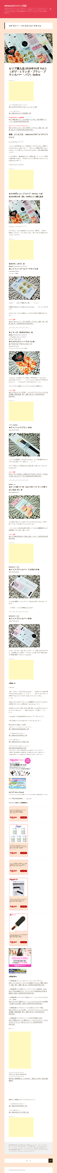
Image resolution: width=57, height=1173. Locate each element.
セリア (29, 1149)
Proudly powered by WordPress (17, 1170)
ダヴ (32, 1149)
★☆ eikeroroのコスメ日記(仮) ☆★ (20, 113)
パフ (39, 1149)
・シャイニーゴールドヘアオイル (18, 1146)
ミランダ (25, 1151)
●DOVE (21, 1145)
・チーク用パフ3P (31, 1146)
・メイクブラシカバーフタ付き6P (30, 1148)
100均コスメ (44, 1148)
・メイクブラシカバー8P (16, 1148)
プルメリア (14, 1151)
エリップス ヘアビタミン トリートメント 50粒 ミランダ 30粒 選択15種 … (18, 810)
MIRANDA (14, 1149)
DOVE (10, 1149)
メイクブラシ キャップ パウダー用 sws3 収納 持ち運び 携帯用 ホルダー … (18, 935)
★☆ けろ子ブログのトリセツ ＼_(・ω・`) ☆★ (23, 107)
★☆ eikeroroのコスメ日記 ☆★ (19, 742)
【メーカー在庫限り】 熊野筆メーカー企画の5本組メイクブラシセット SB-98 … (18, 864)
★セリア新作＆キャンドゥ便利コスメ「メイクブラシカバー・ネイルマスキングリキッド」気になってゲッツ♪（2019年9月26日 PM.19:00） (28, 1022)
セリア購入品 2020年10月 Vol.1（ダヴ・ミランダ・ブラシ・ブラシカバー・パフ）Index (28, 71)
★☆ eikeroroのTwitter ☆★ (18, 735)
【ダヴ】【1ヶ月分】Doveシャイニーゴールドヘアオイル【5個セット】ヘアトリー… (18, 846)
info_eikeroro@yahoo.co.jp (17, 748)
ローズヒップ (31, 1151)
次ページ (50, 1161)
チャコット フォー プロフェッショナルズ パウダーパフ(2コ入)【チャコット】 (18, 899)
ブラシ (41, 1149)
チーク (35, 1149)
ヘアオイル (19, 1151)
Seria (19, 1149)
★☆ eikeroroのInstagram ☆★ (19, 729)
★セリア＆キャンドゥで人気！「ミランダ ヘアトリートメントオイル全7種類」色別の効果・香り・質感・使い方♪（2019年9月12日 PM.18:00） (28, 394)
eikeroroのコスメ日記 (15, 5)
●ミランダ (33, 1145)
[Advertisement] (21, 91)
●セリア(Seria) (27, 1145)
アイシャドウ (24, 1149)
